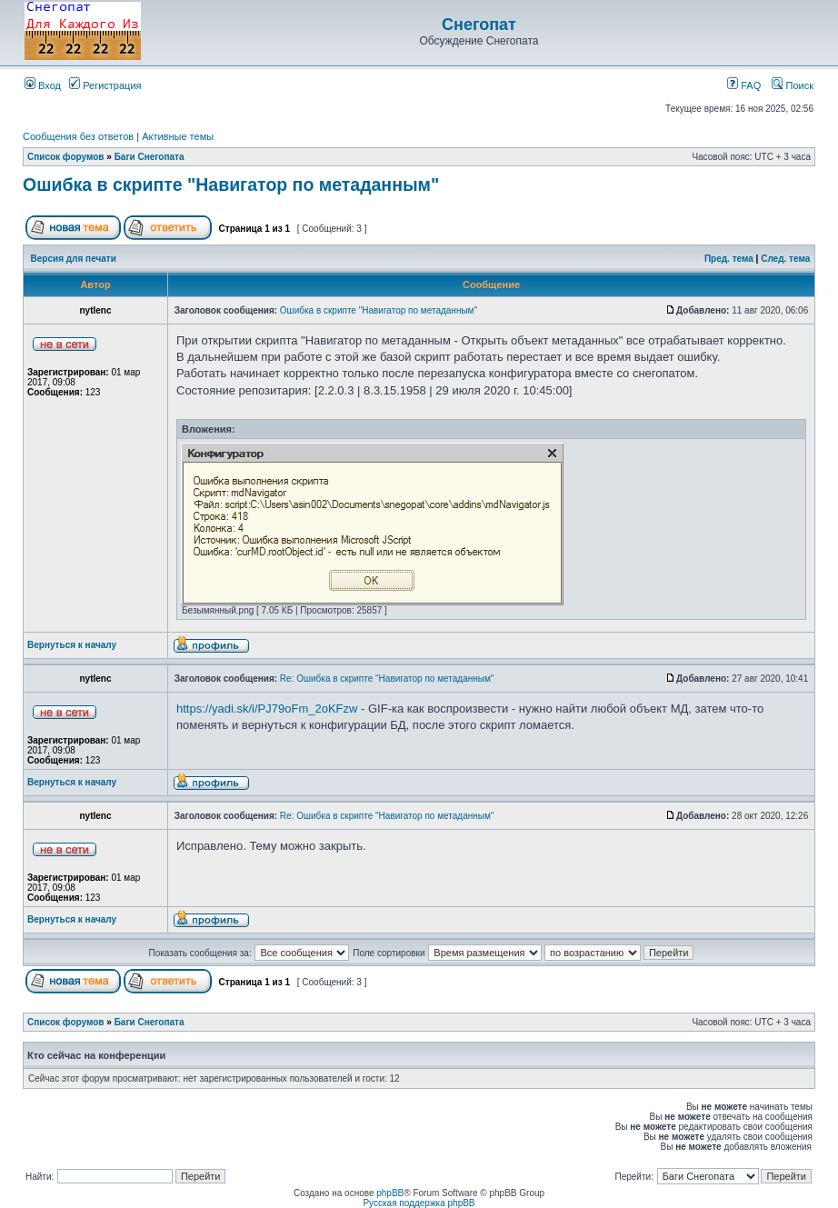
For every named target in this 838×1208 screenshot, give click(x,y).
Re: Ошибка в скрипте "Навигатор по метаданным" (387, 679)
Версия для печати (73, 259)
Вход (43, 85)
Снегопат (479, 24)
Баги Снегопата (150, 157)
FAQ (744, 85)
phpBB (390, 1193)
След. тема (785, 259)
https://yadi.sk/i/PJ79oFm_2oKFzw (266, 708)
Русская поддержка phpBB (418, 1203)
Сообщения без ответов (78, 136)
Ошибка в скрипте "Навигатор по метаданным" (231, 185)
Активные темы (178, 136)
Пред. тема (728, 259)
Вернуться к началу (71, 645)
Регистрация (105, 85)
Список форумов (66, 157)
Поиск (792, 85)
